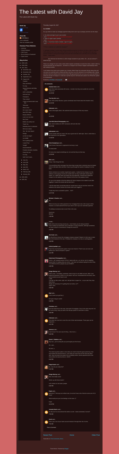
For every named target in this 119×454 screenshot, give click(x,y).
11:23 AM (51, 116)
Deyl (50, 293)
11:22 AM (51, 103)
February (25, 171)
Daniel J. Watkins (54, 339)
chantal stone (53, 86)
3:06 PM (51, 287)
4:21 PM (51, 324)
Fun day (25, 86)
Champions (26, 97)
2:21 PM (51, 253)
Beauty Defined (27, 114)
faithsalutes (52, 131)
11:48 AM (51, 137)
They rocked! (26, 99)
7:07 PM (51, 369)
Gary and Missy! (27, 83)
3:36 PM (51, 301)
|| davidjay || (25, 38)
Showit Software (25, 50)
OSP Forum (24, 52)
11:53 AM (51, 154)
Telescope (25, 105)
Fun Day (25, 154)
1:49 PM (51, 216)
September (26, 76)
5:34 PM (51, 334)
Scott (50, 419)
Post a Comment (51, 427)
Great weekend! (27, 147)
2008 (23, 65)
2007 (23, 67)
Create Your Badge (24, 32)
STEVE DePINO (53, 246)
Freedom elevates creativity (30, 150)
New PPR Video (27, 112)
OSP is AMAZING (27, 92)
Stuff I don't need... (28, 157)
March (25, 169)
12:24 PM (51, 404)
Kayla (50, 391)
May (24, 164)
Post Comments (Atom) (57, 438)
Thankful (25, 81)
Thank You (25, 124)
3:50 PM (51, 312)
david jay (23, 48)
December (26, 69)
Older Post (96, 435)
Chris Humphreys (54, 143)
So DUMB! (25, 138)
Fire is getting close (28, 140)
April (24, 167)
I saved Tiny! (26, 143)
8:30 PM (51, 385)
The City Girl (52, 98)
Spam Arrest (24, 56)
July (24, 160)
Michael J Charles (54, 198)
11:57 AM (51, 193)
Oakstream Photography (56, 258)
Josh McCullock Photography (57, 121)
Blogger (66, 448)
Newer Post (47, 435)
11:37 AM (51, 126)
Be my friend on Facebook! (28, 54)
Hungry (25, 133)
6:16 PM (51, 359)
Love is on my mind (28, 117)
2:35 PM (51, 266)
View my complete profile (26, 42)
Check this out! (27, 152)
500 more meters (27, 129)
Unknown (51, 108)
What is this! (26, 107)
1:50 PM (51, 229)
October (25, 74)
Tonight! (25, 145)
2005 (23, 179)
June (24, 162)
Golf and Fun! (26, 94)
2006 (23, 177)
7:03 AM (51, 414)
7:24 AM (51, 424)
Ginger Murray (53, 271)
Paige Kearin (52, 364)
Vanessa (51, 329)
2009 (23, 63)
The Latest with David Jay (51, 12)
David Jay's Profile (24, 27)
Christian (51, 306)
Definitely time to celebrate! (30, 126)
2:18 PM (51, 241)
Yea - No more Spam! (28, 131)
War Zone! (25, 119)
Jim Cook (51, 235)
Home (72, 435)
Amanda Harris (53, 409)
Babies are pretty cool (28, 121)
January (25, 174)
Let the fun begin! (27, 136)
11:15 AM (51, 93)
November (26, 72)
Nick (50, 159)
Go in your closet (27, 110)
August (25, 79)
